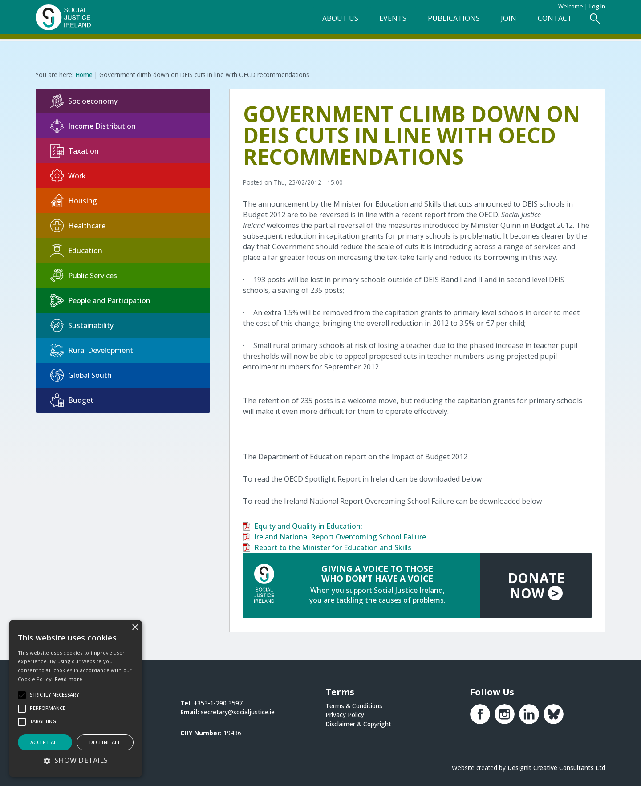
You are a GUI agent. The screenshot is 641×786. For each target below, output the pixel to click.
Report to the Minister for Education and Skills (332, 546)
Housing (73, 200)
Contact (550, 23)
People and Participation (100, 299)
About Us (317, 23)
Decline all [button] (105, 742)
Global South (81, 374)
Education (76, 249)
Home (84, 73)
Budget (71, 399)
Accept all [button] (45, 742)
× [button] (134, 627)
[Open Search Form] (594, 23)
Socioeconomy (84, 100)
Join (499, 23)
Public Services (83, 274)
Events (374, 23)
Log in (597, 6)
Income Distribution (93, 125)
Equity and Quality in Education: (308, 525)
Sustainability (82, 324)
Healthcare (77, 224)
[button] (76, 760)
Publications (440, 23)
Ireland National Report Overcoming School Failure (340, 536)
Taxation (74, 150)
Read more (68, 679)
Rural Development (91, 349)
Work (68, 175)
